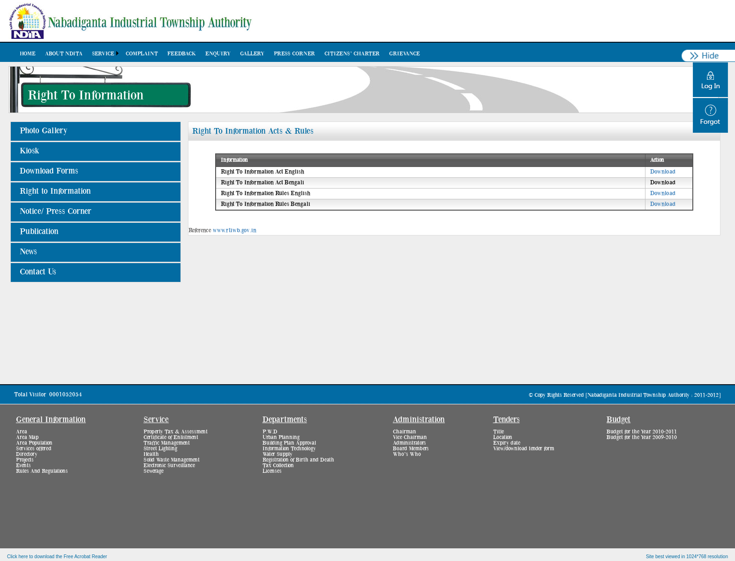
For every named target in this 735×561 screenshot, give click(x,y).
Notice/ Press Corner (55, 211)
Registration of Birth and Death (298, 459)
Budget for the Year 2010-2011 (642, 431)
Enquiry (218, 53)
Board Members (411, 448)
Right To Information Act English (262, 172)
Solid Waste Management (171, 459)
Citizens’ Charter (352, 53)
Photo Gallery (44, 131)
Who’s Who (407, 454)
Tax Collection (278, 465)
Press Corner (294, 53)
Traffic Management (166, 443)
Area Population (34, 443)
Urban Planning (281, 437)
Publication (39, 231)
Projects (25, 459)
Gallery (252, 53)
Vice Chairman (410, 437)
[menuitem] (27, 53)
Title (498, 431)
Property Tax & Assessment (175, 431)
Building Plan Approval (289, 443)
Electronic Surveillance (169, 465)
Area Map (27, 437)
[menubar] (220, 53)
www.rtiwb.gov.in (234, 230)
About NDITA (63, 53)
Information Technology (289, 448)
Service (103, 53)
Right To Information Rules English (265, 193)
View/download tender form (523, 448)
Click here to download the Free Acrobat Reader (57, 556)
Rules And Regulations (42, 471)
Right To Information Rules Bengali (265, 204)
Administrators (409, 443)
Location (502, 437)
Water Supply (277, 454)
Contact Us (38, 272)
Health (151, 454)
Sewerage (153, 471)
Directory (27, 454)
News (28, 252)
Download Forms (49, 171)
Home (28, 53)
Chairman (404, 431)
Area (21, 431)
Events (23, 465)
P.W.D (270, 431)
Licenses (272, 471)
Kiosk (29, 151)
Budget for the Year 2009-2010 (642, 437)
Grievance (404, 53)
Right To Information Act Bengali (262, 183)
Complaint (142, 53)
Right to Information (55, 191)
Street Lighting (160, 448)
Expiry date (506, 443)
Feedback (181, 53)
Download (662, 172)
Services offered (34, 448)
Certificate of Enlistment (170, 437)
